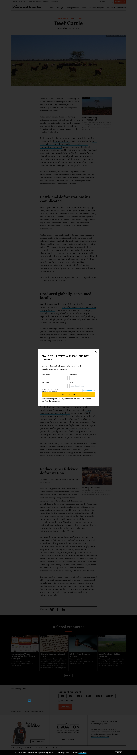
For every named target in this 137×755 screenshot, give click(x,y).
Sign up (48, 391)
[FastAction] (87, 390)
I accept (118, 752)
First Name (55, 377)
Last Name (82, 377)
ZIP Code (55, 385)
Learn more (82, 752)
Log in (43, 391)
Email (82, 385)
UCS (82, 399)
